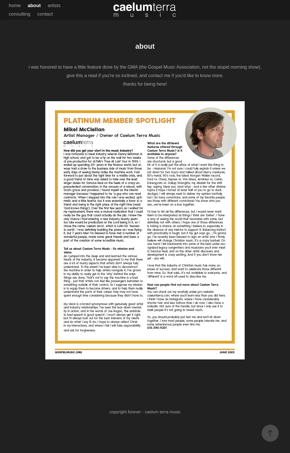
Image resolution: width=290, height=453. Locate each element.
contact (45, 14)
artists (54, 5)
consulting (20, 14)
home (15, 5)
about (34, 5)
